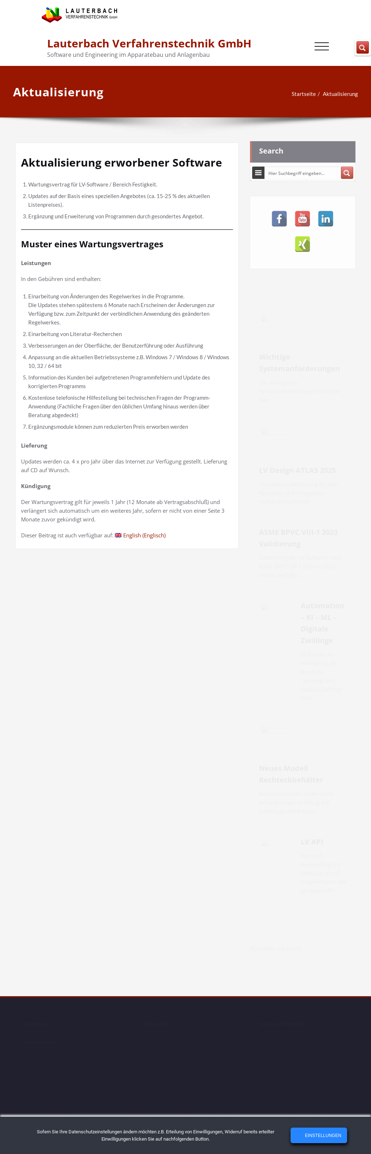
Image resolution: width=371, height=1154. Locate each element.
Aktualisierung (333, 94)
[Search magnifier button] (347, 170)
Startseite (296, 94)
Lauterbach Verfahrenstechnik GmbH (149, 43)
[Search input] (303, 170)
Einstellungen (322, 1135)
